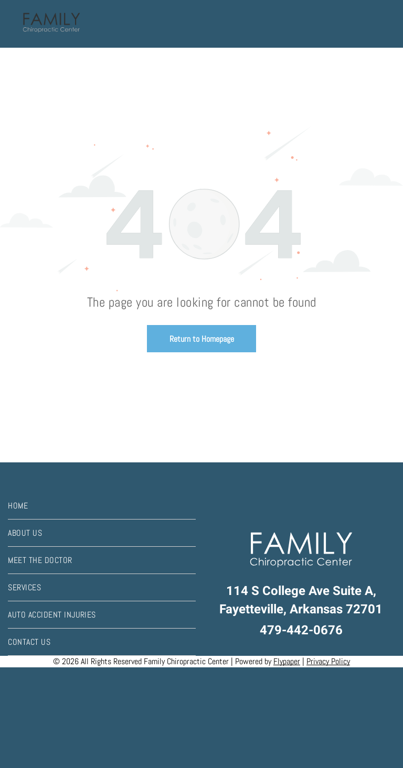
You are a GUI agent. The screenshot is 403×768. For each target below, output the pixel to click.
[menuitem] (102, 506)
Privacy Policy (328, 661)
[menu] (380, 24)
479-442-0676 (301, 630)
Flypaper (286, 661)
